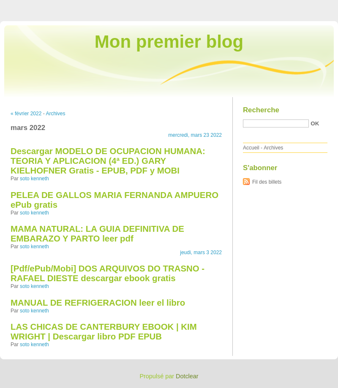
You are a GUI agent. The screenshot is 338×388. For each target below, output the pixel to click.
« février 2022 (26, 114)
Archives (55, 114)
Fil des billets (266, 182)
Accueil (251, 148)
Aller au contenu (234, 6)
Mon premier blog (169, 42)
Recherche (261, 110)
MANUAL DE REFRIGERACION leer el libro (98, 302)
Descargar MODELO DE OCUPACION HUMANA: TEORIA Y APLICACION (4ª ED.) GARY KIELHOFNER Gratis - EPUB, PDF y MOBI (108, 161)
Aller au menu (271, 6)
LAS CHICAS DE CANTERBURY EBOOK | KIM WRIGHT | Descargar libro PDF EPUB (104, 331)
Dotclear (187, 376)
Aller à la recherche (313, 6)
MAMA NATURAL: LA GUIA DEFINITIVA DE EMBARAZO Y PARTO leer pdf (97, 233)
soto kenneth (34, 179)
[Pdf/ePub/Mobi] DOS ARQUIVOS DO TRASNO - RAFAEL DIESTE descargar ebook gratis (107, 273)
